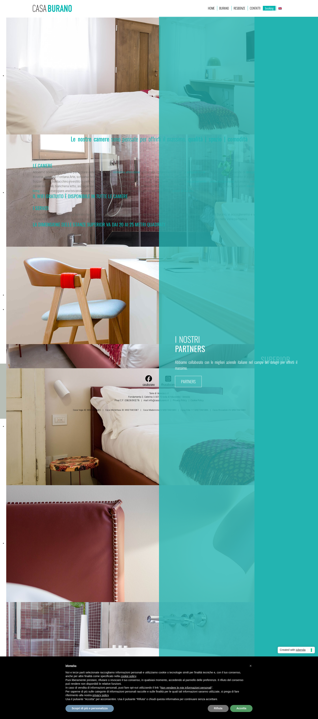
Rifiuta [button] (218, 708)
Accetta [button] (241, 708)
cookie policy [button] (128, 676)
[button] (250, 666)
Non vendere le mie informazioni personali (185, 687)
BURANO (224, 8)
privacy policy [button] (101, 695)
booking (269, 8)
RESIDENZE (239, 8)
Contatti (255, 8)
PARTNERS (188, 381)
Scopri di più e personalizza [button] (90, 708)
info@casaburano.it (159, 400)
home (211, 8)
